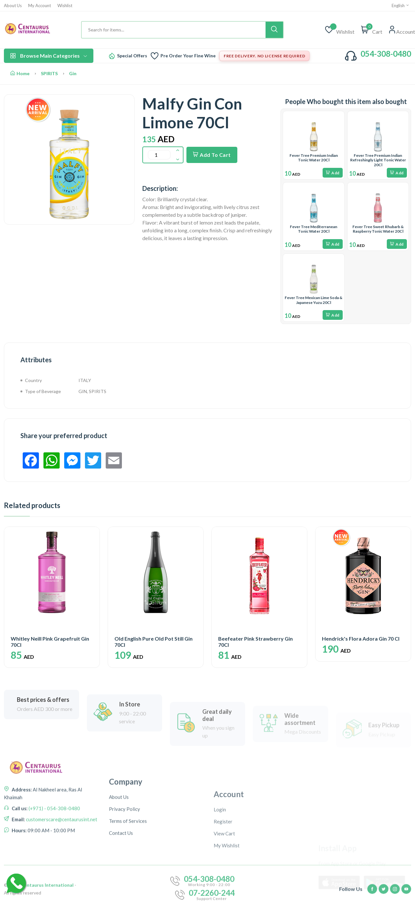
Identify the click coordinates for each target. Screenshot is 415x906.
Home (20, 73)
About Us (13, 6)
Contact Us (121, 880)
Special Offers (132, 55)
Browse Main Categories (48, 55)
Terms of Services (128, 868)
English (400, 5)
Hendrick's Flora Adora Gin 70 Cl (360, 638)
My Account (39, 6)
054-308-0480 (386, 53)
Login (220, 862)
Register (223, 874)
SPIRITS (49, 73)
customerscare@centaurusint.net (61, 847)
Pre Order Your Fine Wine (188, 55)
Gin (73, 73)
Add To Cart (212, 155)
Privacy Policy (124, 856)
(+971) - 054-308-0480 (54, 836)
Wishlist (64, 6)
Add (332, 172)
